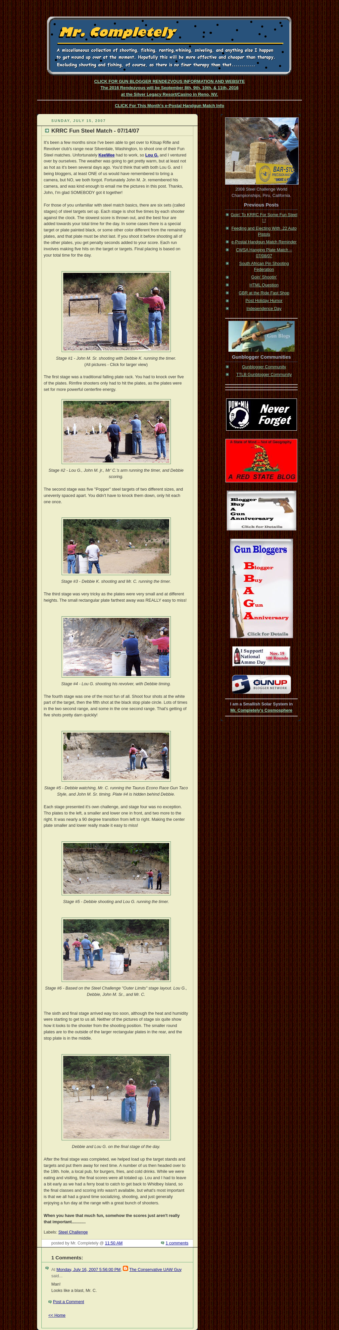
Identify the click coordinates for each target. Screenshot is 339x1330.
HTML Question (264, 285)
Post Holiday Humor (263, 300)
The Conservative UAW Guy (155, 1269)
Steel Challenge (73, 1232)
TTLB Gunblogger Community (264, 374)
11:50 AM (113, 1243)
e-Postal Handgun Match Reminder (264, 242)
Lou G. (152, 155)
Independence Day (264, 308)
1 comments (177, 1243)
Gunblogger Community (264, 367)
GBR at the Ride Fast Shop (264, 293)
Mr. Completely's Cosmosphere (261, 710)
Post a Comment (68, 1302)
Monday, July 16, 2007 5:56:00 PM (88, 1269)
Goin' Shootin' (264, 277)
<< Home (57, 1315)
